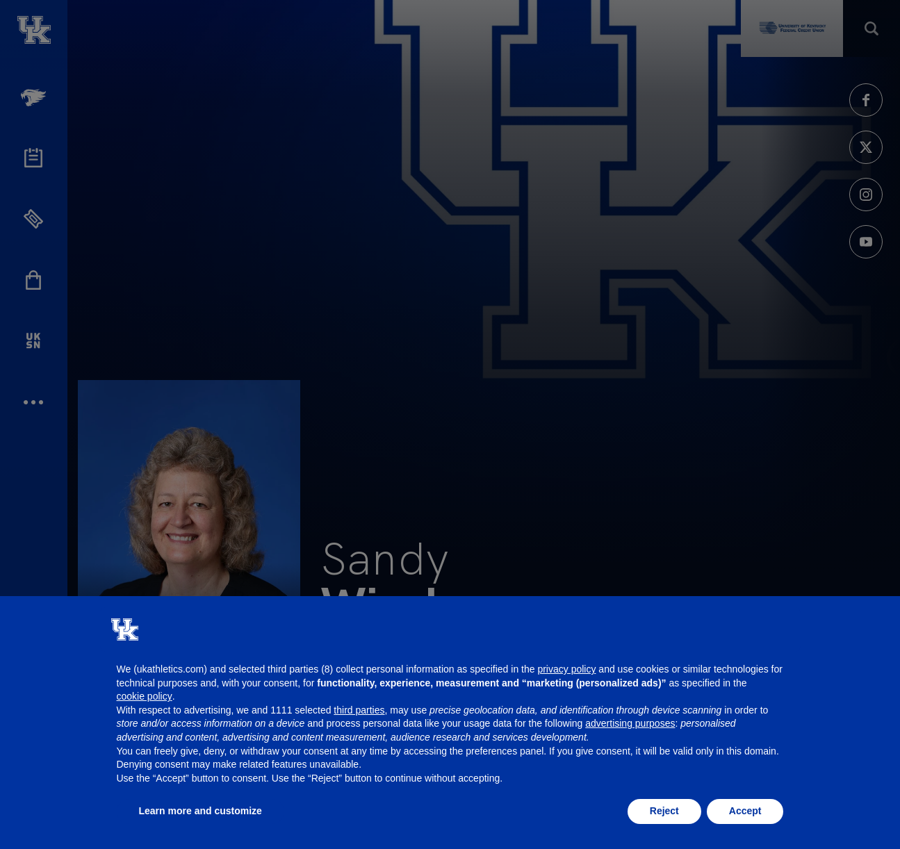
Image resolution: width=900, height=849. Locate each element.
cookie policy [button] (144, 696)
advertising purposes (630, 723)
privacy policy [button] (566, 669)
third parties (359, 710)
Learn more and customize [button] (200, 810)
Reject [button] (664, 810)
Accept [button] (745, 810)
